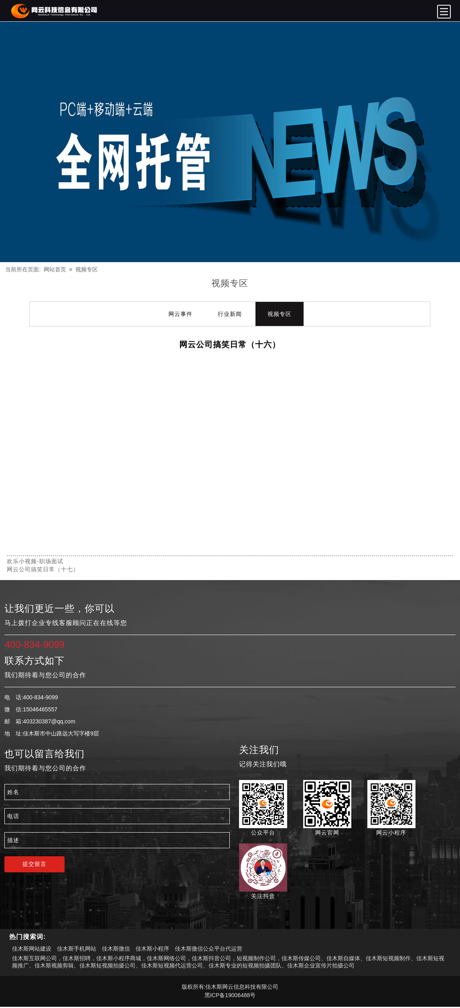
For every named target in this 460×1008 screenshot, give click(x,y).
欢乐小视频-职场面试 (35, 561)
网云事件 (180, 314)
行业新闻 (230, 314)
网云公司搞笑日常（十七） (43, 569)
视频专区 (86, 269)
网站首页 (55, 269)
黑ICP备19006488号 (230, 995)
